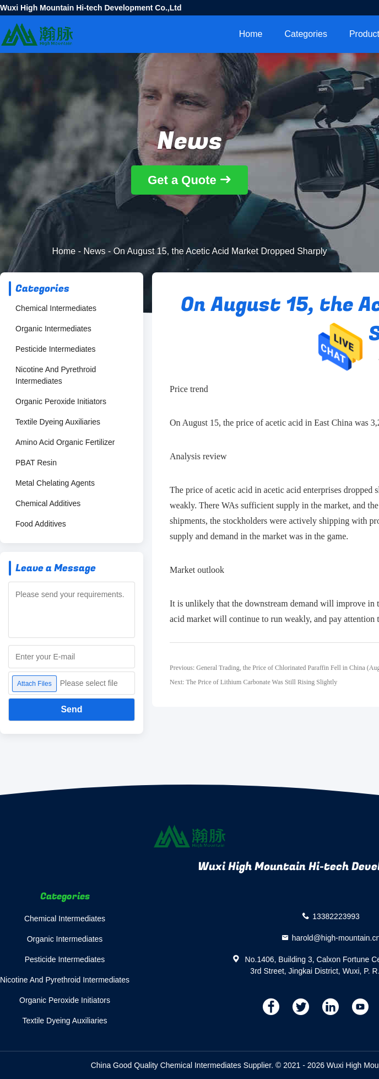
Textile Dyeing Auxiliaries (57, 421)
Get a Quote (182, 180)
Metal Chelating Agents (55, 483)
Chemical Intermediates (55, 308)
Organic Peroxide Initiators (60, 401)
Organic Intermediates (53, 328)
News (94, 251)
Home (251, 34)
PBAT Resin (36, 462)
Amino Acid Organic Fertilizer (65, 442)
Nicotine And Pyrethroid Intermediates (55, 375)
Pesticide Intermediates (55, 349)
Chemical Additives (47, 503)
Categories (306, 34)
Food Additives (40, 523)
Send (71, 709)
